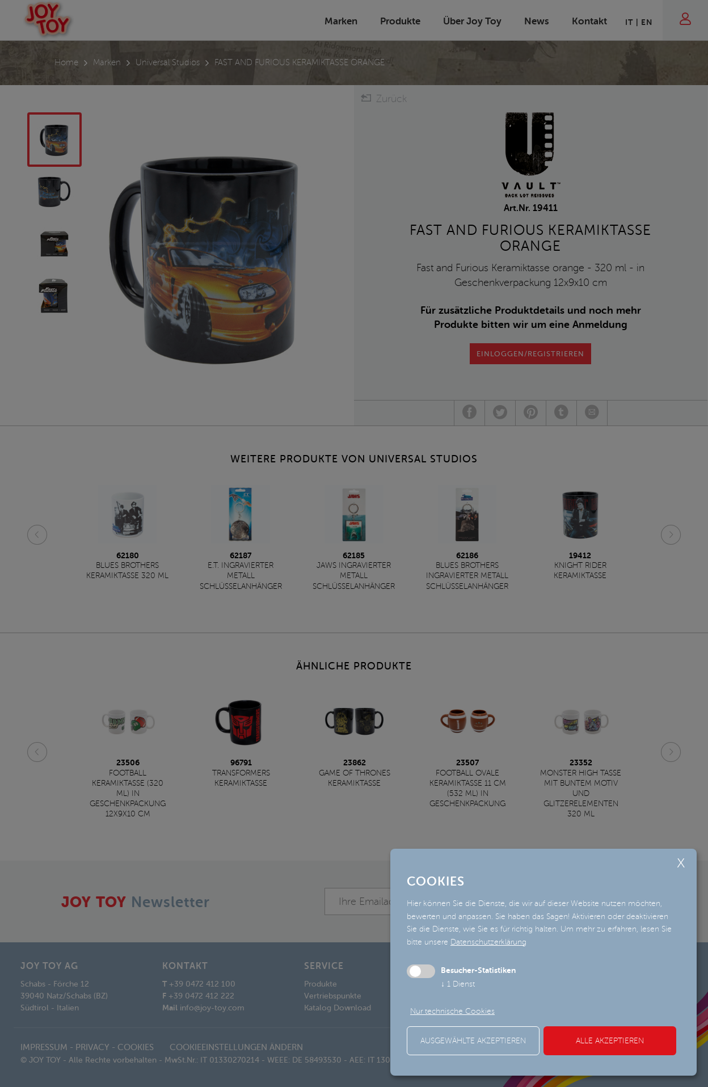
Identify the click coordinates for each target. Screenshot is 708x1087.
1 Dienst (458, 984)
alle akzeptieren (610, 1041)
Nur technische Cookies (452, 1011)
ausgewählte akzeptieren (473, 1041)
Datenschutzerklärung (488, 942)
